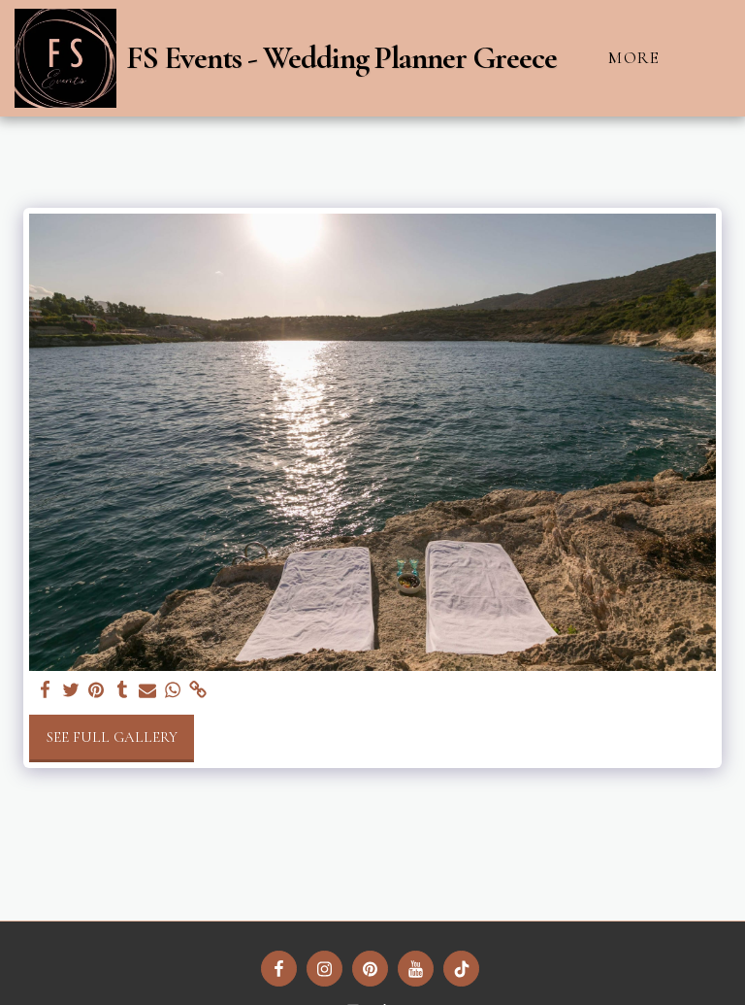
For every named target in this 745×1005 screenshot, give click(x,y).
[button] (714, 58)
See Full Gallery (112, 737)
